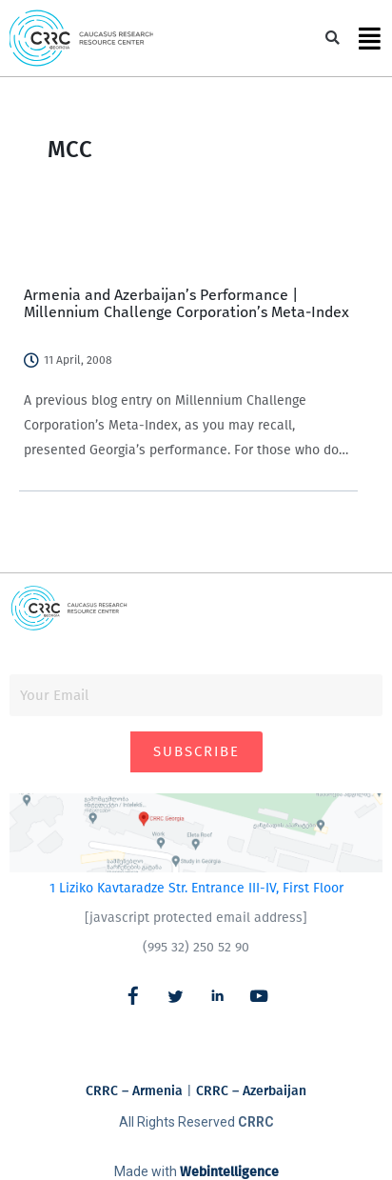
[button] (332, 38)
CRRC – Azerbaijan (251, 1091)
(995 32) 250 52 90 (196, 947)
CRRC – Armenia (134, 1091)
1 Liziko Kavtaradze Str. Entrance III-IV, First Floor (196, 888)
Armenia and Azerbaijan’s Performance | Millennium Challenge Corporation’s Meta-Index (186, 303)
